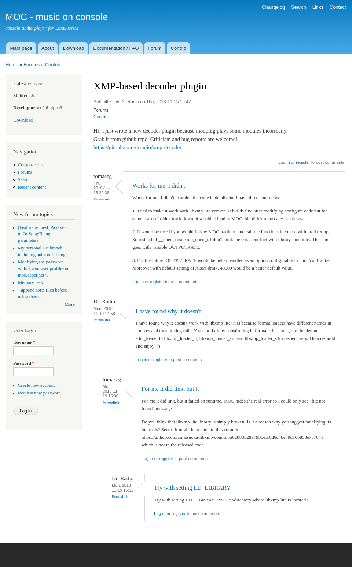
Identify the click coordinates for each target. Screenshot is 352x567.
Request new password (39, 393)
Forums (31, 64)
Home (12, 64)
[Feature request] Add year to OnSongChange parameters (43, 234)
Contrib (178, 48)
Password (23, 363)
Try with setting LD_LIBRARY (192, 487)
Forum (155, 48)
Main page (21, 48)
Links (317, 7)
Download (73, 48)
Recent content (32, 187)
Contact (338, 7)
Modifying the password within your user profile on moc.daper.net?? (43, 268)
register (303, 162)
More (70, 304)
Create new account (36, 385)
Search (298, 7)
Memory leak (30, 282)
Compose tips (31, 164)
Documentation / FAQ (116, 48)
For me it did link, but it (170, 388)
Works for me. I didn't (158, 185)
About (47, 48)
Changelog (273, 7)
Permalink (102, 199)
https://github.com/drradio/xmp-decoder (138, 147)
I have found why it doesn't (168, 311)
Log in (284, 162)
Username (24, 342)
